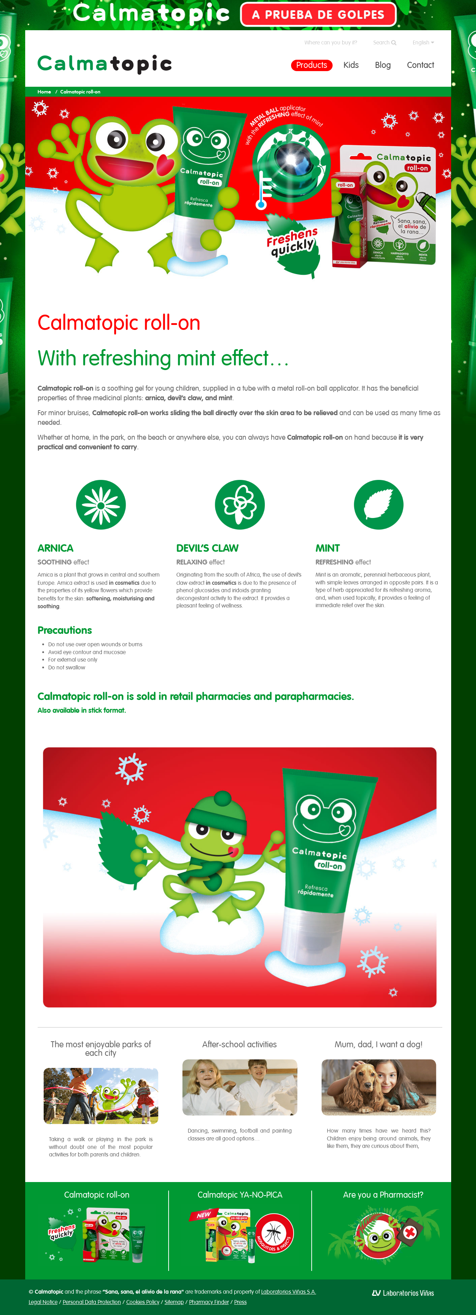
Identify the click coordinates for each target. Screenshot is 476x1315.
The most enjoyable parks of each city (101, 1048)
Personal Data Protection (92, 1302)
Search (384, 42)
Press (240, 1302)
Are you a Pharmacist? (383, 1195)
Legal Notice (43, 1302)
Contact (420, 65)
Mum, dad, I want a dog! (379, 1044)
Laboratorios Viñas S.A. (288, 1291)
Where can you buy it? (331, 42)
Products (311, 65)
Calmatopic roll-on (97, 1195)
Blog (383, 65)
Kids (351, 65)
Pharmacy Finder (209, 1302)
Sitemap (174, 1302)
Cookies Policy (142, 1302)
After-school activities (239, 1044)
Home (44, 92)
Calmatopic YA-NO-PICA (240, 1195)
